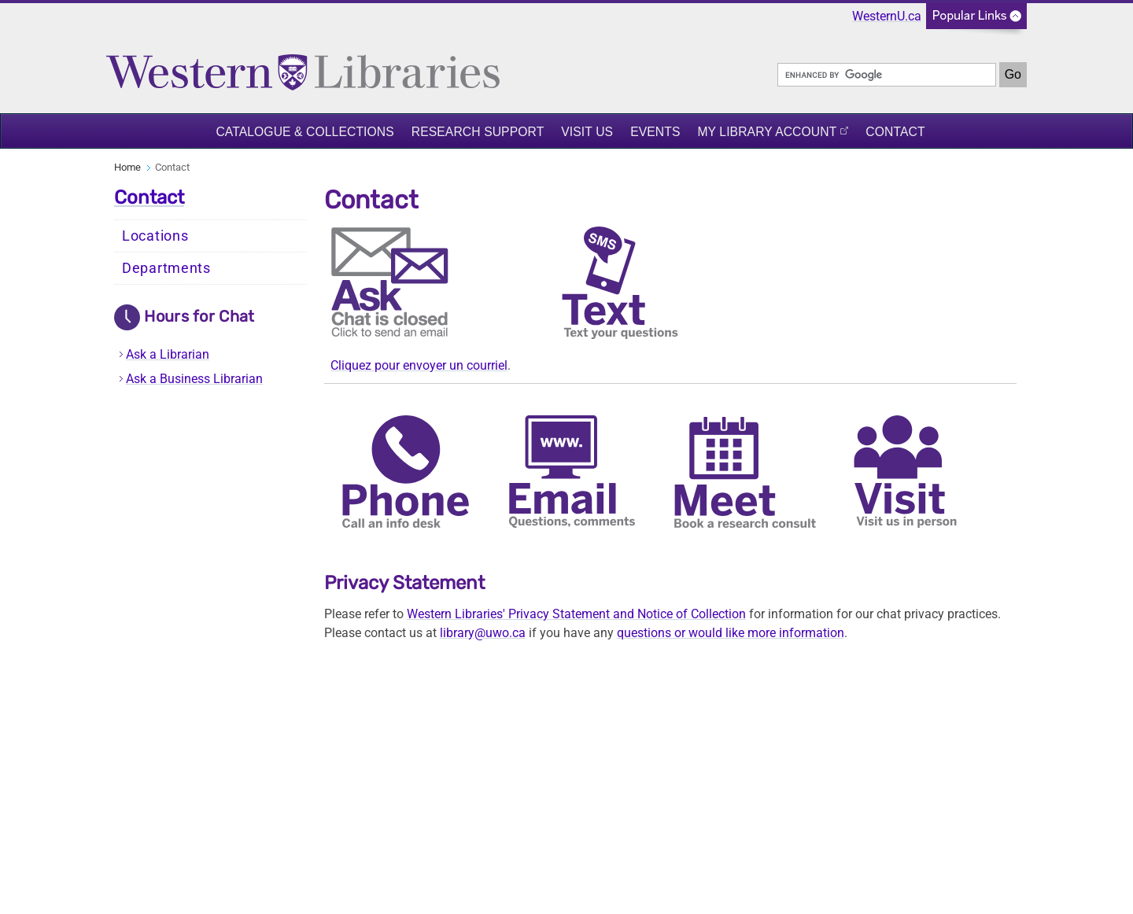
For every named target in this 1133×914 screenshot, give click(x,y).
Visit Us (587, 131)
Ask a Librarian (167, 354)
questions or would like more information (730, 632)
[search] (886, 75)
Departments (166, 268)
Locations (155, 236)
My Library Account (766, 131)
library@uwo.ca (483, 632)
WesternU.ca (886, 16)
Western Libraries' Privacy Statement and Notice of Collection (576, 613)
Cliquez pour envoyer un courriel (418, 365)
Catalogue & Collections (304, 131)
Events (655, 131)
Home (127, 167)
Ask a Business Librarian (194, 378)
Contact (894, 131)
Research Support (477, 131)
